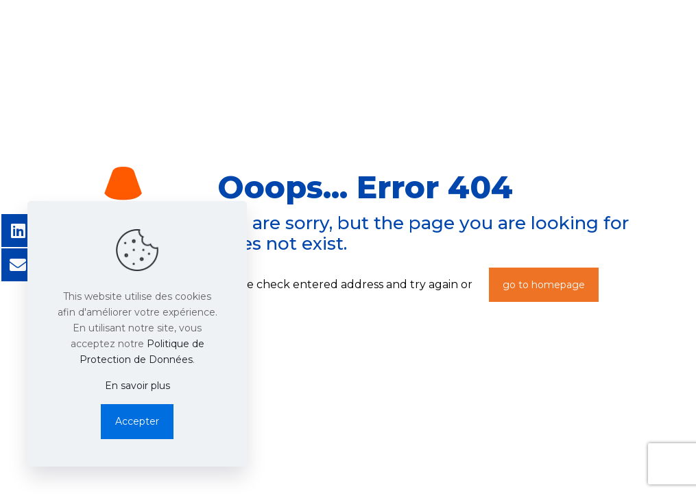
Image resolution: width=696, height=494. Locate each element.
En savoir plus (137, 385)
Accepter (137, 421)
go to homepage (544, 285)
